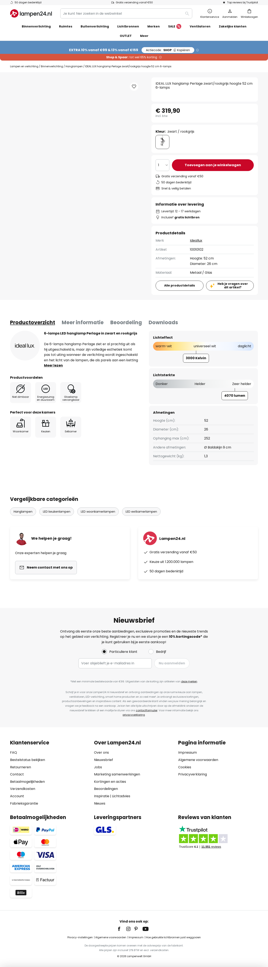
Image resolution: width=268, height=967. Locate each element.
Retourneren (20, 767)
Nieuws (99, 803)
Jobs (98, 767)
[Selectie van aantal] (162, 165)
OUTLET (126, 36)
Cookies (184, 767)
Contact (17, 774)
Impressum (187, 752)
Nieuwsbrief (103, 759)
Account (17, 796)
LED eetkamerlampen (141, 511)
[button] (134, 86)
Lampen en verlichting (24, 66)
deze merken (189, 681)
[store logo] (31, 13)
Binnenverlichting (52, 66)
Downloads (163, 322)
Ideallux (196, 240)
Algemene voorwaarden (198, 759)
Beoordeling (126, 322)
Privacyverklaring (192, 774)
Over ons (101, 752)
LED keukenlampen (56, 511)
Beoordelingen (106, 788)
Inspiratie (101, 796)
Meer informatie (83, 322)
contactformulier (146, 710)
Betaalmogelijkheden (27, 781)
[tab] (32, 323)
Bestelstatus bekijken (27, 759)
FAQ (13, 752)
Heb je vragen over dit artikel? (233, 285)
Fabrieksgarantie (24, 803)
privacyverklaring (134, 715)
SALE (174, 26)
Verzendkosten (22, 788)
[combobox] (126, 13)
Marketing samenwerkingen (117, 774)
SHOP (168, 50)
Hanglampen (74, 66)
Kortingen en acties (110, 781)
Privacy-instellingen (80, 937)
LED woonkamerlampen (98, 511)
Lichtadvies (121, 796)
